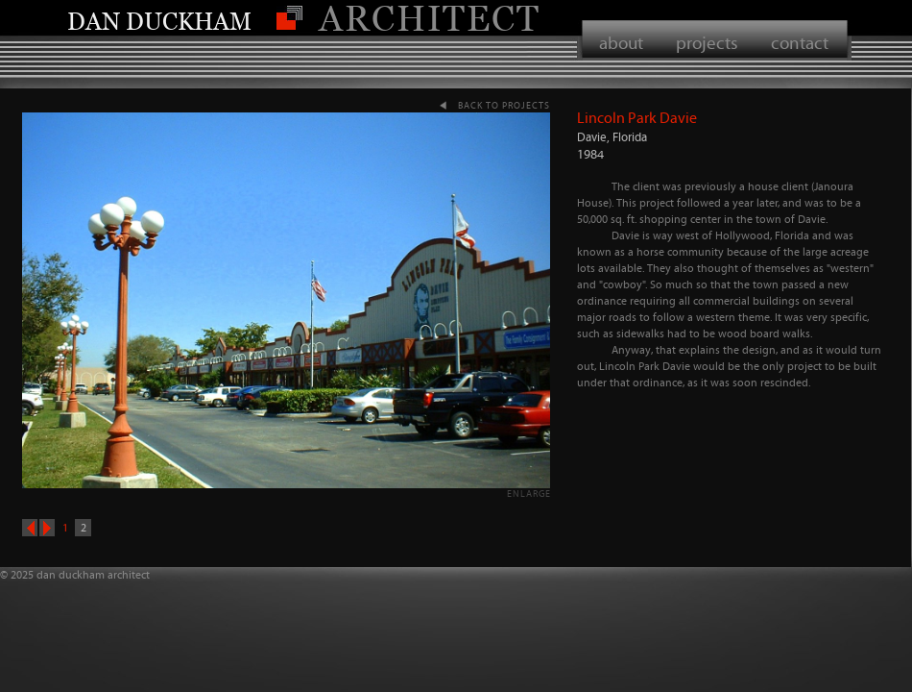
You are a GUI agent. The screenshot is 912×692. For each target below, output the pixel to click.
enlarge (529, 493)
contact (799, 43)
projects (707, 43)
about (621, 43)
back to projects (504, 105)
